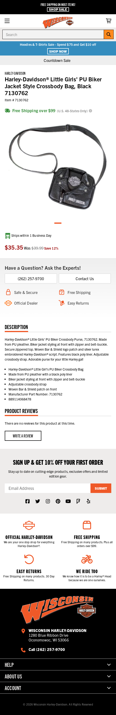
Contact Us (85, 278)
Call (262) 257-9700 (47, 649)
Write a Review (23, 435)
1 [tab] (58, 223)
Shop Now (58, 51)
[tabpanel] (58, 167)
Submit (101, 488)
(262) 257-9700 (31, 278)
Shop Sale (58, 9)
